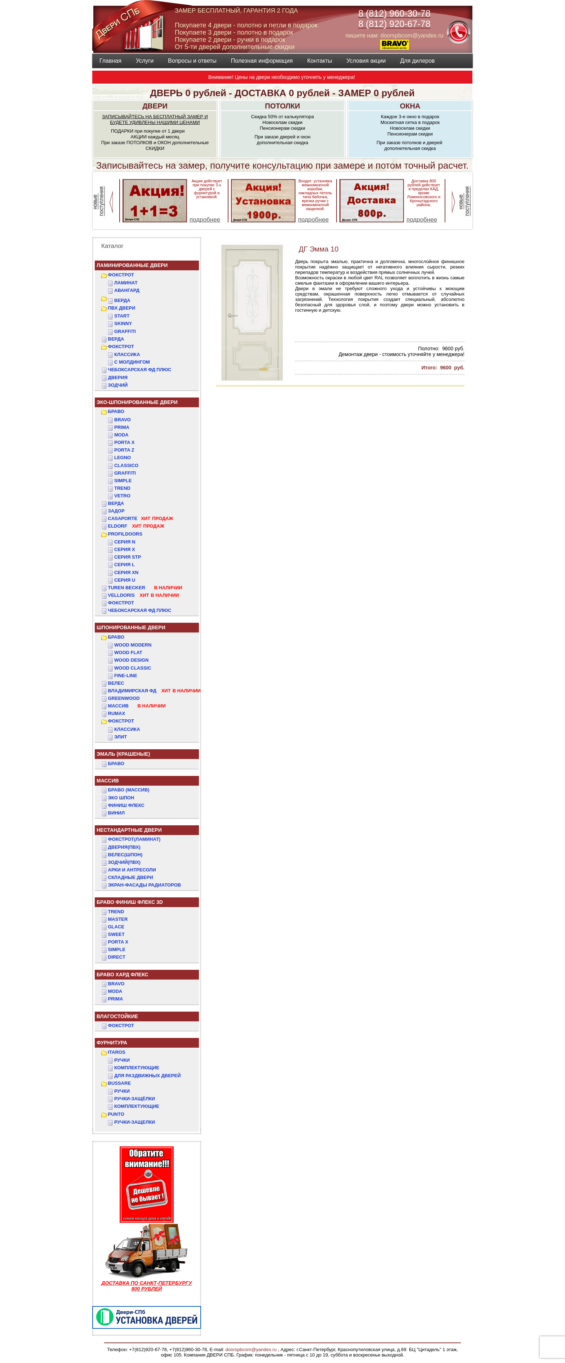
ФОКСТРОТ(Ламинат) (134, 839)
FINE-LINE (125, 675)
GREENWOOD (124, 698)
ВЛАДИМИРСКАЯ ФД (154, 690)
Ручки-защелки (134, 1122)
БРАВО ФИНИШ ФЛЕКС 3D (130, 902)
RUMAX (116, 713)
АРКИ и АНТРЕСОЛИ (132, 870)
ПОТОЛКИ (282, 106)
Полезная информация (262, 61)
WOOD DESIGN (131, 660)
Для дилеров (417, 61)
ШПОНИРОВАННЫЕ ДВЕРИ (131, 627)
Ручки (122, 1060)
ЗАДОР (116, 511)
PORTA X (118, 942)
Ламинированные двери (132, 265)
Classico (126, 465)
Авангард (126, 290)
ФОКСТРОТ (121, 275)
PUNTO (116, 1114)
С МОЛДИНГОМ (132, 362)
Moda (121, 435)
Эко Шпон (121, 797)
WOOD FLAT (128, 652)
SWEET (116, 934)
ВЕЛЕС (116, 683)
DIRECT (116, 957)
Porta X (124, 442)
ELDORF (136, 526)
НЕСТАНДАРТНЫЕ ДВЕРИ (129, 830)
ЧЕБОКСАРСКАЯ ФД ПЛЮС (140, 369)
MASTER (118, 919)
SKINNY (123, 323)
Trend (122, 488)
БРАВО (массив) (129, 790)
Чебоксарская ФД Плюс (140, 610)
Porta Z (124, 450)
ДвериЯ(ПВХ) (124, 847)
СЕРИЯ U (124, 580)
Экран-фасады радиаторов (144, 885)
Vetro (122, 495)
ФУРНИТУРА (112, 1042)
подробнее (205, 219)
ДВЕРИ (155, 106)
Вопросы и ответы (192, 61)
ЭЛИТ (120, 737)
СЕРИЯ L (124, 564)
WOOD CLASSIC (132, 668)
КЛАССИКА (127, 354)
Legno (122, 457)
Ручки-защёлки (134, 1098)
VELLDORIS (143, 595)
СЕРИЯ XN (126, 572)
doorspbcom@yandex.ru (250, 1349)
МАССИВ (137, 706)
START (121, 316)
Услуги (145, 61)
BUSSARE (119, 1083)
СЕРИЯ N (124, 542)
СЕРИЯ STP (127, 557)
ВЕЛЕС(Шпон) (125, 854)
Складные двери (130, 877)
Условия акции (366, 61)
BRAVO (116, 983)
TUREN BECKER (145, 587)
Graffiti (125, 473)
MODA (115, 991)
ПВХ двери (121, 308)
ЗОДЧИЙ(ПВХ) (124, 862)
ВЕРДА (122, 300)
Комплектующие (136, 1067)
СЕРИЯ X (124, 549)
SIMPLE (116, 949)
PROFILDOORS (125, 534)
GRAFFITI (125, 331)
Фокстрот (121, 602)
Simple (123, 480)
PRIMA (115, 999)
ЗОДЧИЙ (118, 385)
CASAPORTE (140, 518)
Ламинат (126, 282)
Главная (110, 61)
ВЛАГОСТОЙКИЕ (117, 1016)
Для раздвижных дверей (147, 1075)
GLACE (116, 926)
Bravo (122, 419)
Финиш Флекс (126, 805)
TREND (116, 911)
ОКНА (410, 106)
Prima (121, 427)
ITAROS (116, 1052)
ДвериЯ (118, 377)
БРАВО (116, 411)
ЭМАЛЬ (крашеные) (123, 754)
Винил (116, 813)
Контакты (319, 61)
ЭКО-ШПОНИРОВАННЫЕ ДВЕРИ (137, 402)
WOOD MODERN (132, 645)
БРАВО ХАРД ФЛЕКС (122, 974)
